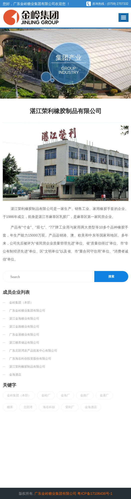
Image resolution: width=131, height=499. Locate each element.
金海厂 (65, 395)
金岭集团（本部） (21, 302)
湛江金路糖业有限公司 (24, 326)
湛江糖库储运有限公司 (24, 342)
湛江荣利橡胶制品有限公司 (27, 366)
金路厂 (84, 395)
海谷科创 (49, 407)
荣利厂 (69, 407)
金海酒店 (15, 374)
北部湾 (27, 407)
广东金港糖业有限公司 (24, 334)
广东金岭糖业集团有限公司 (27, 310)
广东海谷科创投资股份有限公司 (30, 358)
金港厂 (104, 395)
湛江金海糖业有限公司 (24, 318)
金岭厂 (45, 395)
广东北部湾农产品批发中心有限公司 (33, 350)
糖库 (10, 407)
